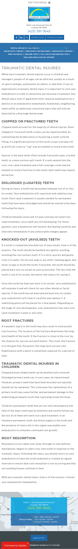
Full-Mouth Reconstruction (54, 54)
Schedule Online (55, 37)
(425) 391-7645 (39, 31)
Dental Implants (19, 48)
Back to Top (38, 538)
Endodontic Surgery (62, 51)
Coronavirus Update (15, 545)
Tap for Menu (39, 2)
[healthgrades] (26, 37)
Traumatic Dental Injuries (53, 48)
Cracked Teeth (32, 54)
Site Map (56, 545)
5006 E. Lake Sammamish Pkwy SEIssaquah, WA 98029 (39, 26)
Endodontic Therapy (14, 51)
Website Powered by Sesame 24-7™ (34, 545)
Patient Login (37, 37)
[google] (21, 37)
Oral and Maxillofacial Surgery (39, 57)
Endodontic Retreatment (38, 51)
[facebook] (16, 37)
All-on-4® (33, 48)
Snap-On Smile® (15, 54)
